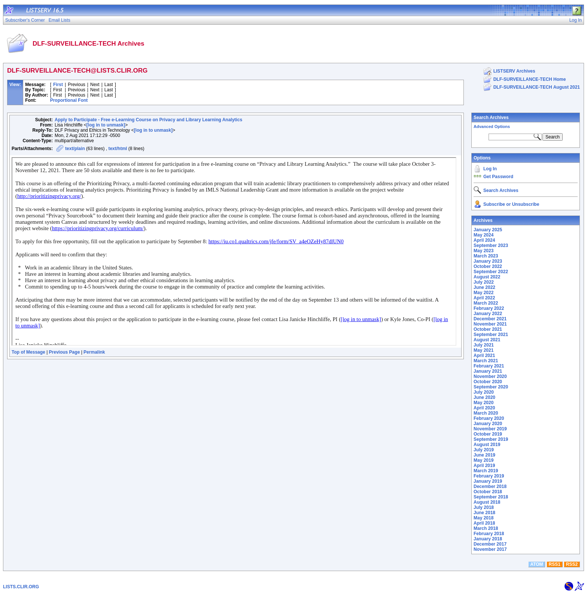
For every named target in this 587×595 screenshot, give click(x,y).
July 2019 (484, 449)
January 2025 (488, 229)
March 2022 (486, 303)
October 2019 (488, 434)
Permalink (94, 352)
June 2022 (484, 287)
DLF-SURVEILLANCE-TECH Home (529, 79)
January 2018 (488, 538)
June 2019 (484, 455)
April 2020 (484, 408)
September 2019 (491, 439)
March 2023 (486, 256)
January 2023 (488, 261)
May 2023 (483, 250)
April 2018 (484, 523)
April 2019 (484, 465)
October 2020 (488, 381)
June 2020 (484, 397)
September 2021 (491, 334)
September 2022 (491, 271)
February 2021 (489, 366)
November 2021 (490, 324)
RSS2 (572, 564)
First (58, 84)
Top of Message (28, 352)
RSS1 (554, 564)
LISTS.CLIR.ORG (21, 586)
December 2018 (490, 486)
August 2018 (487, 502)
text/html (117, 148)
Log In (490, 168)
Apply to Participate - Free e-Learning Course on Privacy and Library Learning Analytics (148, 119)
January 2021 (488, 371)
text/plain (75, 148)
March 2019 (486, 470)
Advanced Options (492, 126)
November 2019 (490, 428)
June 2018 (484, 512)
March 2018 (486, 528)
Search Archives (491, 117)
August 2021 (487, 339)
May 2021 (483, 350)
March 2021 (486, 360)
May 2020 (483, 402)
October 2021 (488, 329)
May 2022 (483, 292)
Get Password (498, 176)
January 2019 (488, 481)
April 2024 (484, 240)
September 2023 (491, 245)
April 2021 (484, 355)
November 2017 (490, 549)
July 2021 (484, 345)
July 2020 (484, 392)
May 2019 (483, 460)
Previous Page (64, 352)
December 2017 (490, 544)
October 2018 (488, 491)
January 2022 (488, 313)
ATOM (536, 564)
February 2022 (489, 308)
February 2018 (489, 533)
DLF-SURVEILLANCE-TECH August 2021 (536, 87)
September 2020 (491, 387)
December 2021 (490, 318)
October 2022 (488, 266)
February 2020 (489, 418)
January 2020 (488, 423)
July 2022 (484, 282)
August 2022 (487, 277)
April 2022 (484, 297)
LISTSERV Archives (514, 71)
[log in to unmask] (105, 125)
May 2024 (483, 235)
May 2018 (483, 518)
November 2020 (490, 376)
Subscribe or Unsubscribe (511, 204)
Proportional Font (69, 100)
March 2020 (486, 413)
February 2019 (489, 476)
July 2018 (484, 507)
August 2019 (487, 444)
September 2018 (491, 497)
